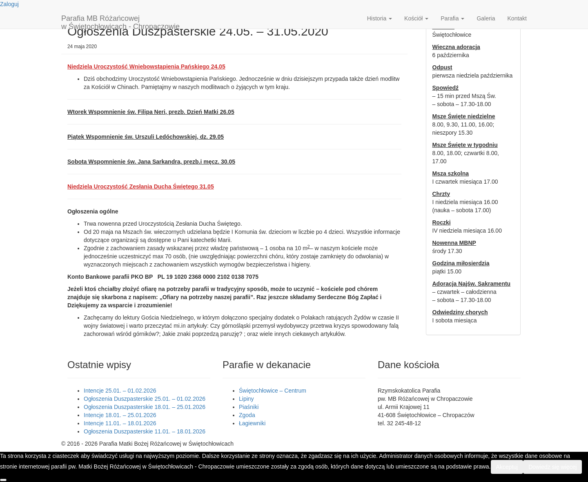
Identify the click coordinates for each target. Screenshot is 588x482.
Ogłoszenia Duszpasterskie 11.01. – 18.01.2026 (144, 431)
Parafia (452, 18)
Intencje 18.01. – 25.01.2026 (120, 415)
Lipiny (246, 398)
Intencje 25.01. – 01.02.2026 (120, 390)
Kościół (416, 18)
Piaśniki (248, 407)
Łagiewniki (252, 423)
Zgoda (247, 415)
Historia (379, 18)
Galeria (486, 18)
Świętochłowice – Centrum (272, 390)
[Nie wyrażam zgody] (3, 480)
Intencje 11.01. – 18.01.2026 (120, 423)
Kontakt (517, 18)
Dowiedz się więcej (552, 467)
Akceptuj (507, 467)
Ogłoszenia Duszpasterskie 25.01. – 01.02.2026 (144, 398)
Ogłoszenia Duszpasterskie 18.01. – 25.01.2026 (144, 407)
